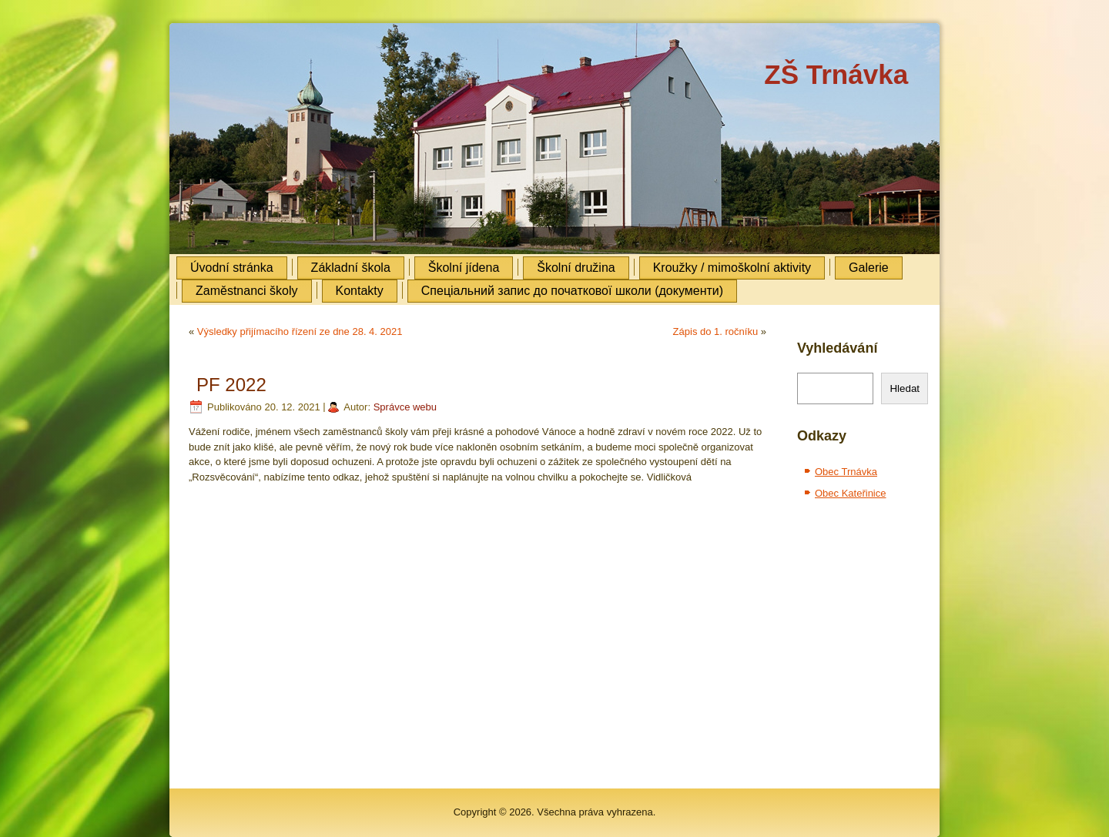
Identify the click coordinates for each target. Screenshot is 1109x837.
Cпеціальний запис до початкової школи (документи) (572, 290)
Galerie (869, 267)
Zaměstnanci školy (247, 290)
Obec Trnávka (846, 471)
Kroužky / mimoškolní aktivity (732, 267)
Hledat (905, 388)
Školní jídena (464, 267)
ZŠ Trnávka (836, 74)
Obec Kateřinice (850, 493)
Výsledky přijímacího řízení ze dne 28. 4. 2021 (300, 331)
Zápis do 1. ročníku (716, 331)
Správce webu (405, 407)
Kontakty (360, 290)
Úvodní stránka (231, 267)
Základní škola (350, 267)
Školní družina (576, 267)
